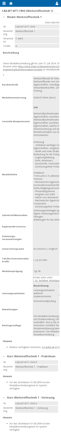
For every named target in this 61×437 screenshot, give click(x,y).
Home (10, 3)
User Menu (57, 3)
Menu (4, 3)
